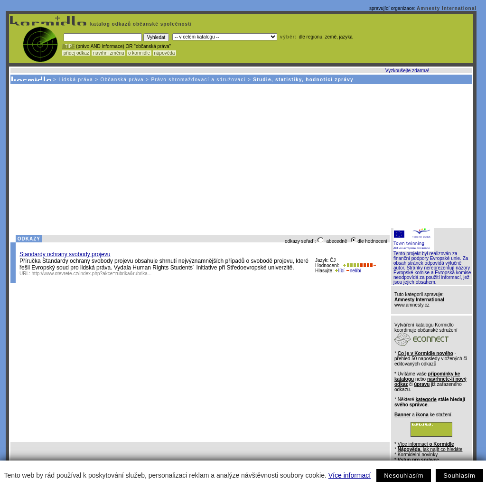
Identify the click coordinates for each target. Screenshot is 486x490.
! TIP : (68, 46)
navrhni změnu (108, 53)
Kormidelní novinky (418, 454)
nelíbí (353, 270)
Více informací (349, 475)
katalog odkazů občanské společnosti (140, 24)
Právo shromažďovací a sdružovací (198, 79)
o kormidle (139, 53)
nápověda (165, 53)
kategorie (425, 399)
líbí (340, 270)
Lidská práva (75, 79)
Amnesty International (447, 8)
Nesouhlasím (403, 475)
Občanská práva (122, 79)
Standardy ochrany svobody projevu (64, 254)
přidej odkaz (76, 53)
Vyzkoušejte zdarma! (407, 70)
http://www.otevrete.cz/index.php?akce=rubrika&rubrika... (92, 273)
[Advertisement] (240, 155)
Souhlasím (459, 475)
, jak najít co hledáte (430, 449)
